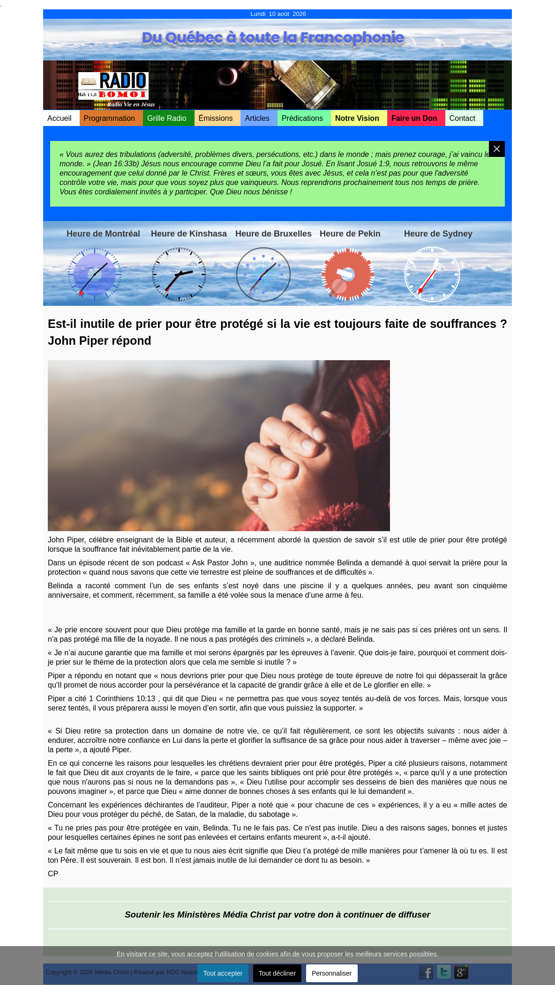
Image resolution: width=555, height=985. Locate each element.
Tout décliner (277, 973)
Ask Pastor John (220, 563)
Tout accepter (222, 973)
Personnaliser (332, 973)
